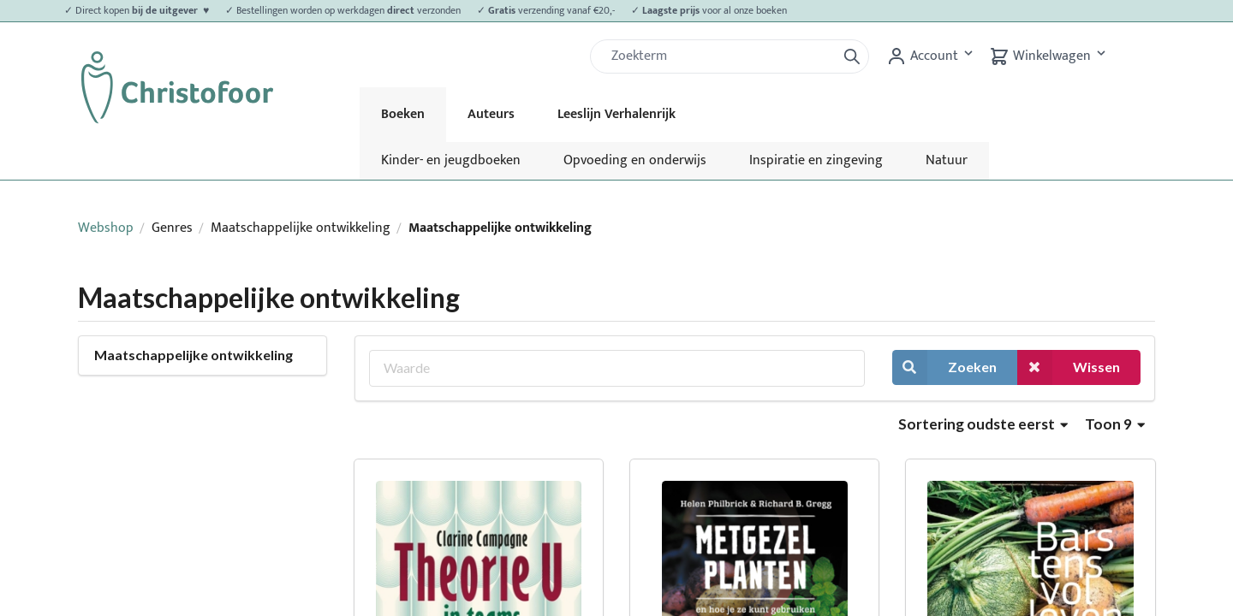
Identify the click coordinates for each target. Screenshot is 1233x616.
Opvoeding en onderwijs (634, 160)
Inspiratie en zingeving (816, 160)
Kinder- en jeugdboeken (451, 160)
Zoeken (944, 367)
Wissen (1068, 367)
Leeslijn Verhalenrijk (616, 114)
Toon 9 (1115, 424)
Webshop (106, 228)
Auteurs (491, 114)
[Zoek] (720, 56)
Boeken (403, 114)
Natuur (947, 160)
